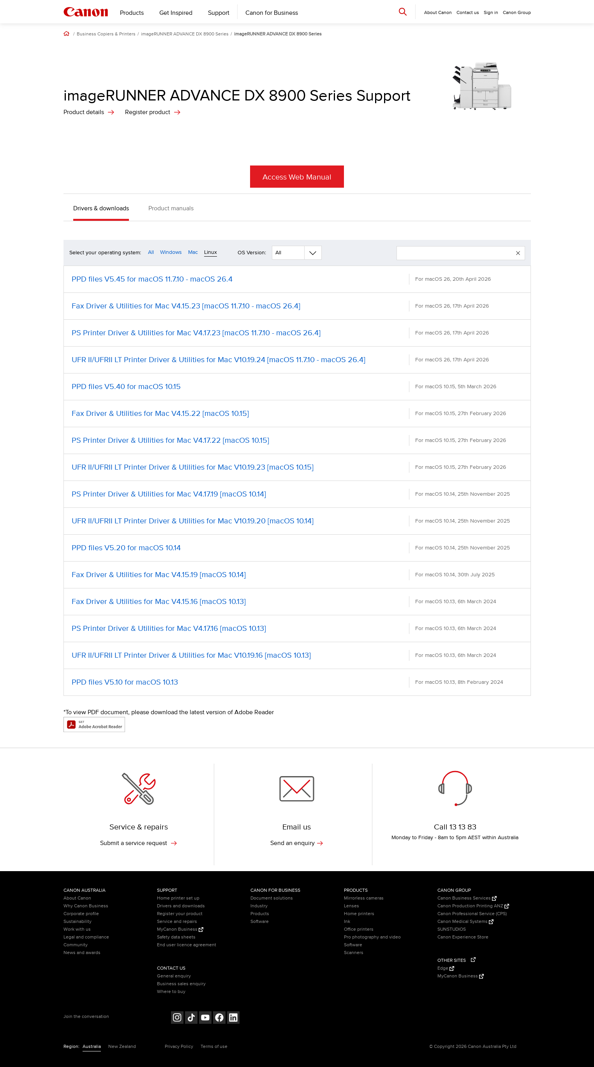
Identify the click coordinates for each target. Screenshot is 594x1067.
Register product (147, 112)
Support (218, 13)
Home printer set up (178, 898)
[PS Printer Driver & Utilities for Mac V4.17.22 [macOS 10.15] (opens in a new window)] (297, 440)
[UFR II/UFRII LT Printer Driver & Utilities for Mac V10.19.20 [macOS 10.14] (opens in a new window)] (297, 521)
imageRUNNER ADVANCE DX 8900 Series (185, 34)
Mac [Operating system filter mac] (193, 252)
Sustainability (77, 921)
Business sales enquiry (181, 984)
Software (259, 921)
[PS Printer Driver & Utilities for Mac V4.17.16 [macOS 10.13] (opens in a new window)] (297, 628)
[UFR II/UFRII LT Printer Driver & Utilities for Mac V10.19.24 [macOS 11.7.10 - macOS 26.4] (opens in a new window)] (297, 359)
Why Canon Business (85, 906)
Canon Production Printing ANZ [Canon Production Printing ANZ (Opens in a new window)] (473, 906)
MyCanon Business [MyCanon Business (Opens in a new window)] (180, 929)
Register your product (180, 914)
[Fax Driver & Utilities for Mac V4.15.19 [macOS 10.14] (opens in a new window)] (297, 574)
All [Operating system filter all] (151, 252)
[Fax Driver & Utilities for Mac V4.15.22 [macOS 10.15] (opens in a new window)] (297, 413)
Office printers (359, 929)
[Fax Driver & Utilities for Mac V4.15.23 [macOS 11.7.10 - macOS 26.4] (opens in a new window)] (297, 306)
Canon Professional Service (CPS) (472, 914)
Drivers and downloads (181, 906)
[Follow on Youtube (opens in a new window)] (205, 1018)
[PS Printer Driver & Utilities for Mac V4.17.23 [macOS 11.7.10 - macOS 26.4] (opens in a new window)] (297, 332)
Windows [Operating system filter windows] (171, 252)
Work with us (77, 929)
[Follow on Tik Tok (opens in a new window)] (191, 1018)
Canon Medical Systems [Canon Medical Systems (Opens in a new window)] (465, 921)
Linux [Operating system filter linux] (210, 252)
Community (75, 945)
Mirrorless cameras (364, 898)
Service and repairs (177, 921)
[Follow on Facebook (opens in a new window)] (219, 1018)
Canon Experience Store (462, 937)
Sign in (491, 13)
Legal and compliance (86, 937)
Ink (347, 921)
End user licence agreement (186, 945)
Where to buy (171, 992)
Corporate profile (81, 914)
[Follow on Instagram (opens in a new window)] (177, 1018)
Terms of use (214, 1046)
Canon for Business (271, 13)
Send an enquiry (296, 843)
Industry (259, 906)
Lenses (351, 906)
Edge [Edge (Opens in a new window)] (445, 968)
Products (132, 13)
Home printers (359, 914)
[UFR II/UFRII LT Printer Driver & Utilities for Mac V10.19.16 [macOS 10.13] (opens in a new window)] (297, 655)
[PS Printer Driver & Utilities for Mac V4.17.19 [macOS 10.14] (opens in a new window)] (297, 494)
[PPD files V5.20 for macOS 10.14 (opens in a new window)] (297, 547)
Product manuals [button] (171, 208)
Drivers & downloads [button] (101, 208)
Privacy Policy (179, 1046)
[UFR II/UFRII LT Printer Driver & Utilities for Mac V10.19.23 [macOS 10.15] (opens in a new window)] (297, 467)
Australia (92, 1046)
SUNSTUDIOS (451, 929)
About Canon (77, 898)
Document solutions (271, 898)
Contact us (468, 13)
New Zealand (122, 1046)
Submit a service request (138, 843)
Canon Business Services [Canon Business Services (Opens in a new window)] (467, 898)
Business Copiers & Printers (106, 34)
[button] (518, 253)
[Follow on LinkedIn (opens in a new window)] (233, 1018)
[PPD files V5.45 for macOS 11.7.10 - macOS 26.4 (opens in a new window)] (297, 279)
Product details (83, 112)
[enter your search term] (456, 253)
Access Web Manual (297, 177)
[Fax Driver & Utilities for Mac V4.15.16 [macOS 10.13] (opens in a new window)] (297, 601)
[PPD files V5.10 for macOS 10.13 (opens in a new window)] (297, 682)
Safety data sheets (176, 937)
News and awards (81, 953)
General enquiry (174, 976)
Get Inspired (175, 13)
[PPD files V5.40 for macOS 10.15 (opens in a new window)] (297, 386)
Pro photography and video (372, 937)
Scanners (353, 953)
